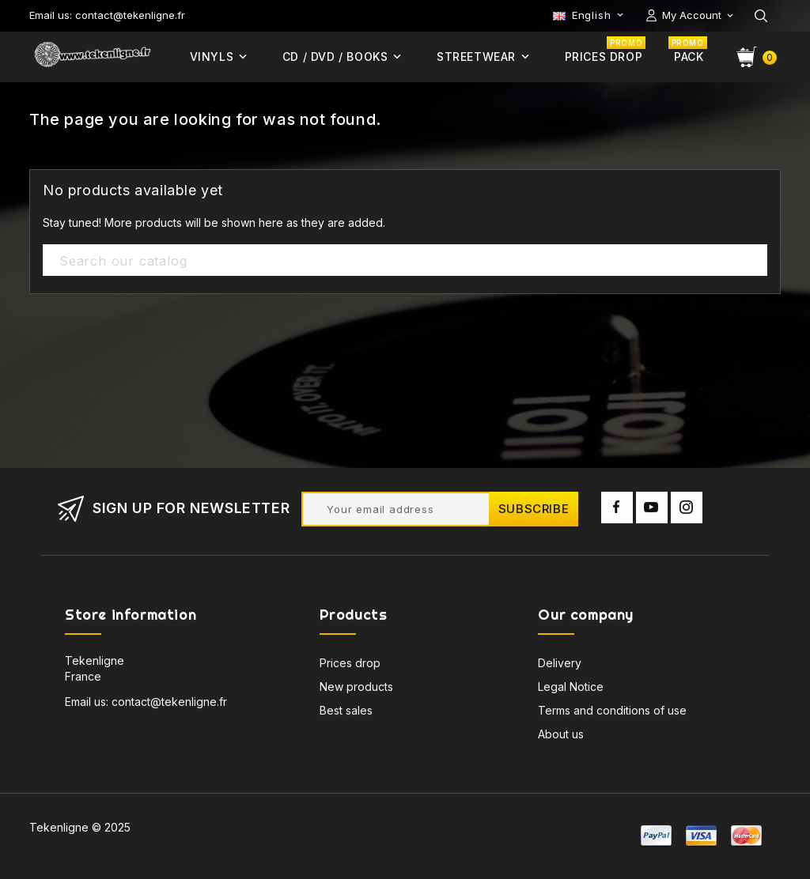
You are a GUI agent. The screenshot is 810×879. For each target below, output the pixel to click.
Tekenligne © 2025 (80, 827)
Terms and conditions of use (612, 713)
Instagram (686, 510)
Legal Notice (571, 689)
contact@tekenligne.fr (169, 704)
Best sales (346, 713)
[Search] (405, 261)
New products (356, 689)
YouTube (652, 510)
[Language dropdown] (589, 15)
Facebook (617, 510)
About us (561, 737)
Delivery (559, 666)
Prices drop (350, 666)
